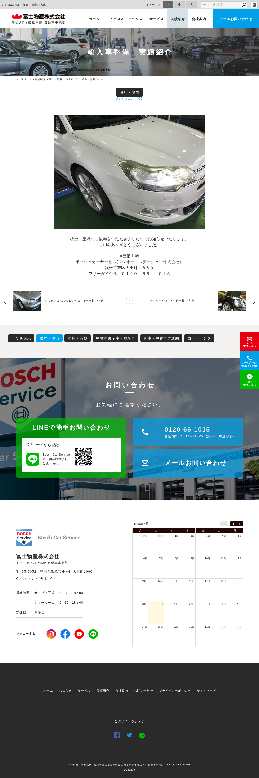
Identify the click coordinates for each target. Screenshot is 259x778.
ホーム (94, 19)
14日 (160, 581)
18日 (223, 581)
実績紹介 (177, 19)
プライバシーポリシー (175, 690)
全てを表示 (21, 338)
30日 (160, 535)
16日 (191, 581)
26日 (239, 604)
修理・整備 (130, 92)
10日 (207, 558)
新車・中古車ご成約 (161, 338)
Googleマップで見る (34, 578)
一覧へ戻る (129, 301)
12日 (239, 558)
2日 (192, 535)
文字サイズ (153, 5)
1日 (177, 535)
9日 (192, 558)
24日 (207, 604)
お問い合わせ (143, 690)
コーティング (199, 338)
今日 (224, 524)
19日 (239, 581)
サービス (156, 19)
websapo (129, 770)
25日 (223, 604)
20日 (144, 604)
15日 (176, 581)
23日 (191, 604)
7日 (161, 558)
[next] (240, 523)
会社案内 (199, 19)
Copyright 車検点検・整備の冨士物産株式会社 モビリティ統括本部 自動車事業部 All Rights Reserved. (129, 764)
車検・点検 (78, 338)
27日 (144, 627)
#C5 (140, 98)
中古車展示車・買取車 (115, 338)
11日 (223, 558)
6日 (145, 558)
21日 (160, 604)
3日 (208, 535)
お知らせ (65, 690)
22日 (176, 604)
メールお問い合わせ (235, 19)
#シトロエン (125, 98)
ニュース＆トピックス (124, 19)
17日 (207, 581)
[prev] (233, 523)
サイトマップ (206, 690)
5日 (240, 535)
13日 (144, 581)
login (254, 4)
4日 (224, 535)
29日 (144, 535)
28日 (160, 627)
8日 (177, 558)
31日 (207, 627)
